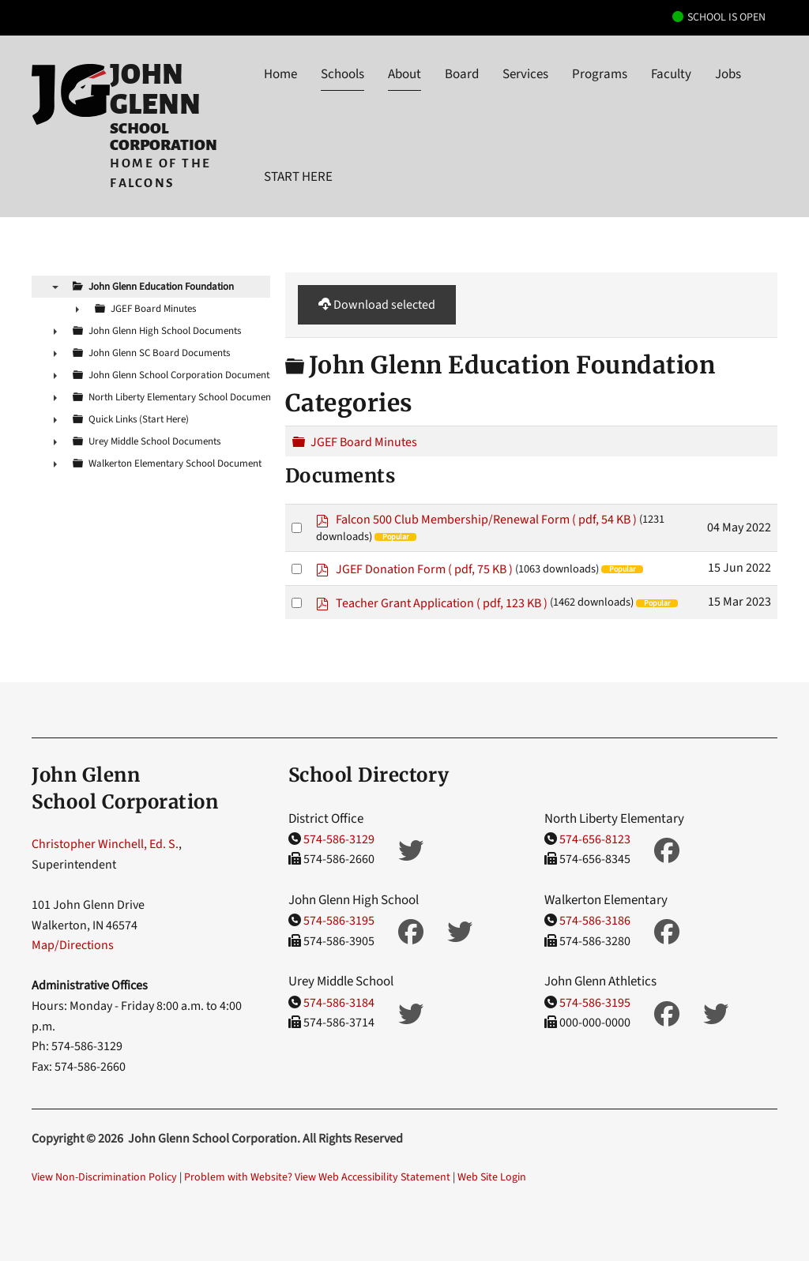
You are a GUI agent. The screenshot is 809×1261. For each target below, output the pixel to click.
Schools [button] (342, 74)
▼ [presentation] (55, 287)
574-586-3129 (338, 839)
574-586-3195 (338, 920)
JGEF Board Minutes (363, 442)
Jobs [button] (728, 74)
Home (280, 74)
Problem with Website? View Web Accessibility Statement (317, 1177)
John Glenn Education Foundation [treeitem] (161, 287)
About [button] (404, 74)
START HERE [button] (298, 176)
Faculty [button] (671, 74)
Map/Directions (73, 945)
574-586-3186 (594, 920)
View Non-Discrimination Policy (104, 1177)
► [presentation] (77, 309)
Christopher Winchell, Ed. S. (105, 844)
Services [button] (525, 74)
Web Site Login (491, 1177)
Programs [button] (599, 74)
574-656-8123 (594, 839)
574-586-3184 (338, 1002)
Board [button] (462, 74)
